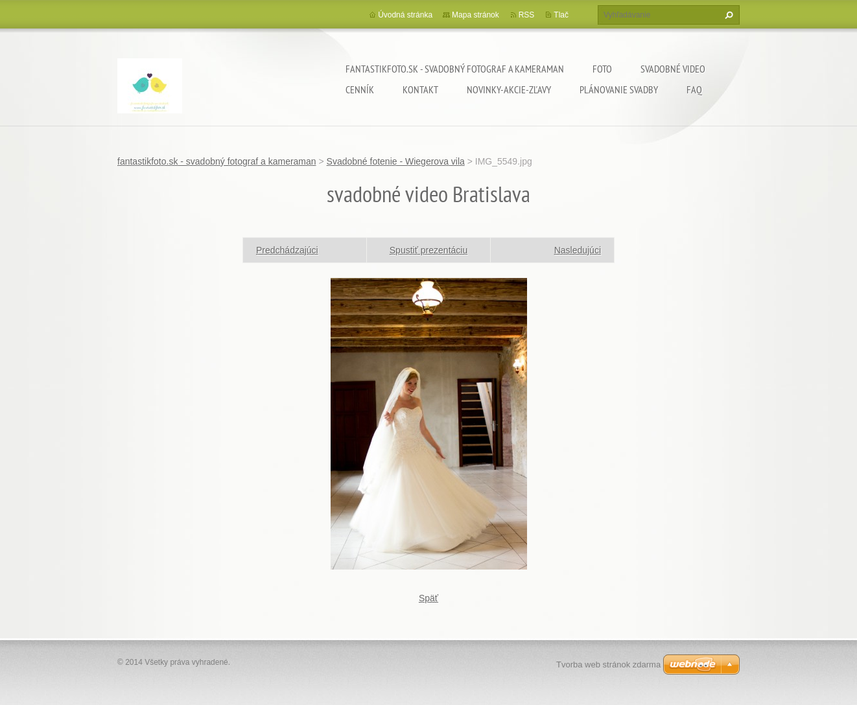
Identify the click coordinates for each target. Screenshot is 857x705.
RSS (527, 14)
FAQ (694, 89)
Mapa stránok (475, 14)
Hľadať (727, 15)
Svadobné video (672, 68)
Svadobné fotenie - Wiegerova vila (396, 161)
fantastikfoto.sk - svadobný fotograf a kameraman (455, 68)
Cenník (360, 89)
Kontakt (420, 89)
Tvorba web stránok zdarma (608, 664)
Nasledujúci (577, 250)
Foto (602, 68)
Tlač (561, 14)
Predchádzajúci (287, 250)
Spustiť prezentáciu (428, 250)
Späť (428, 598)
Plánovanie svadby (619, 89)
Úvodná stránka (405, 14)
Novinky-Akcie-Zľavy (509, 89)
